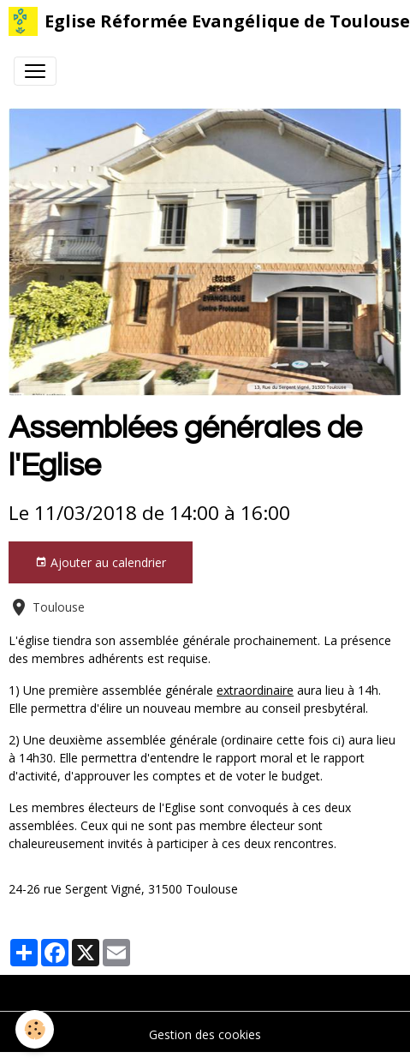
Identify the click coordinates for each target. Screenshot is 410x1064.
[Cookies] (34, 1029)
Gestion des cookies (205, 1034)
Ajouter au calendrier (100, 562)
